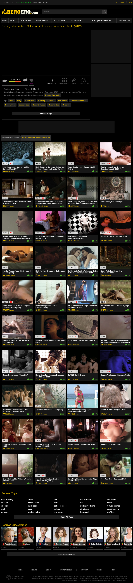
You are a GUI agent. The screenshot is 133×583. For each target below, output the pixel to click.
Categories (59, 21)
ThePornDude (124, 21)
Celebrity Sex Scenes (46, 101)
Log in (48, 570)
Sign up (34, 570)
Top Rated (26, 21)
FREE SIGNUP (120, 2)
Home (4, 21)
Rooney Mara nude (52, 95)
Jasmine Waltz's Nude (40, 2)
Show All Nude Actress (66, 554)
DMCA (112, 570)
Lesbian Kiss (24, 105)
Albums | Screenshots (100, 21)
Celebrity (66, 105)
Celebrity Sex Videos (78, 101)
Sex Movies (62, 101)
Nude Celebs (30, 101)
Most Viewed (42, 21)
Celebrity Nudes (39, 105)
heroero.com (19, 576)
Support (84, 570)
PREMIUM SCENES (24, 2)
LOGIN (130, 2)
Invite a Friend (66, 570)
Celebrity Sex (54, 105)
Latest (13, 21)
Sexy (19, 101)
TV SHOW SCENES (8, 2)
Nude (11, 101)
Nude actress (10, 105)
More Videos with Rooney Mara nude (36, 138)
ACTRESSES (76, 21)
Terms (99, 570)
